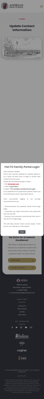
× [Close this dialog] (41, 165)
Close (22, 232)
